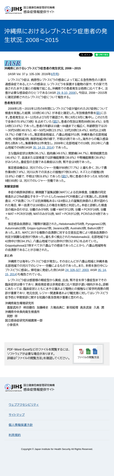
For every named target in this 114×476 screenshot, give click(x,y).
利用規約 (15, 435)
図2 (55, 121)
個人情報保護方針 (21, 424)
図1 (98, 113)
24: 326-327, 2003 (77, 270)
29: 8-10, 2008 (66, 92)
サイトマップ (17, 414)
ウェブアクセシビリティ (24, 404)
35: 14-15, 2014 (43, 147)
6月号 (54, 74)
